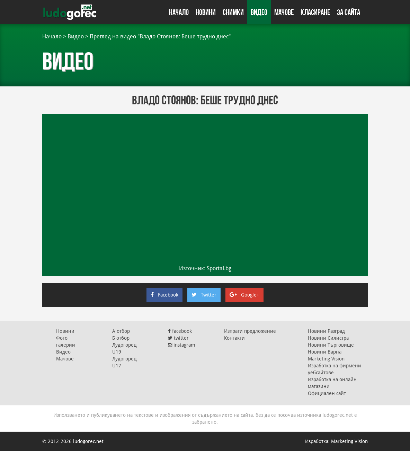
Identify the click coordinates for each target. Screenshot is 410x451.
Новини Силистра (328, 338)
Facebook (164, 295)
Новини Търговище (331, 345)
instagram (181, 345)
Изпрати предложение (250, 331)
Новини (206, 12)
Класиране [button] (315, 12)
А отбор (121, 331)
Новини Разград (326, 331)
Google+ (244, 295)
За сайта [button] (348, 12)
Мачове (284, 12)
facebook (180, 331)
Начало (179, 12)
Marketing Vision (326, 358)
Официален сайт (327, 393)
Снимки (233, 12)
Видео (259, 12)
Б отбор (121, 338)
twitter (178, 338)
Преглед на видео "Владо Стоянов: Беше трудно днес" (160, 36)
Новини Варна (324, 352)
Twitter (203, 295)
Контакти (234, 338)
